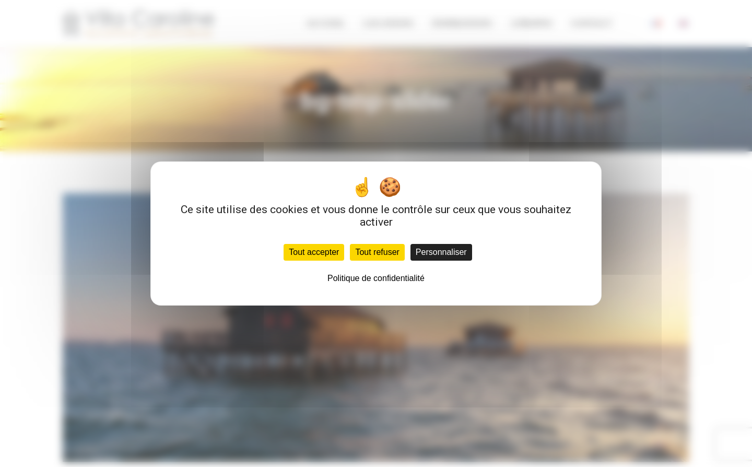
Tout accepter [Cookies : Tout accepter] (314, 252)
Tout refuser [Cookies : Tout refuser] (377, 252)
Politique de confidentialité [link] (376, 278)
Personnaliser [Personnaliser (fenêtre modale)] (441, 252)
